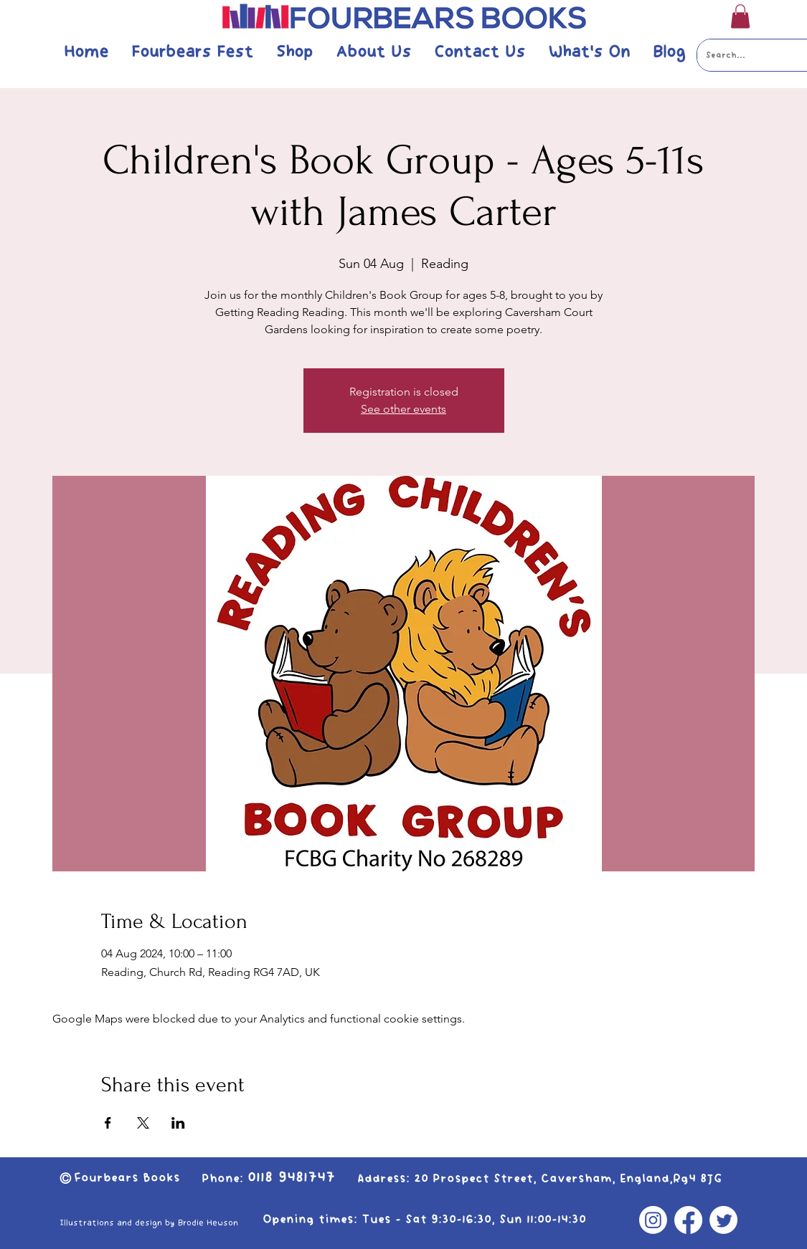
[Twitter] (723, 1220)
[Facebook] (688, 1220)
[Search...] (742, 55)
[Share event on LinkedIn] (178, 1123)
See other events (403, 409)
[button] (740, 16)
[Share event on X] (143, 1123)
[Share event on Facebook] (108, 1123)
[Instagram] (653, 1220)
